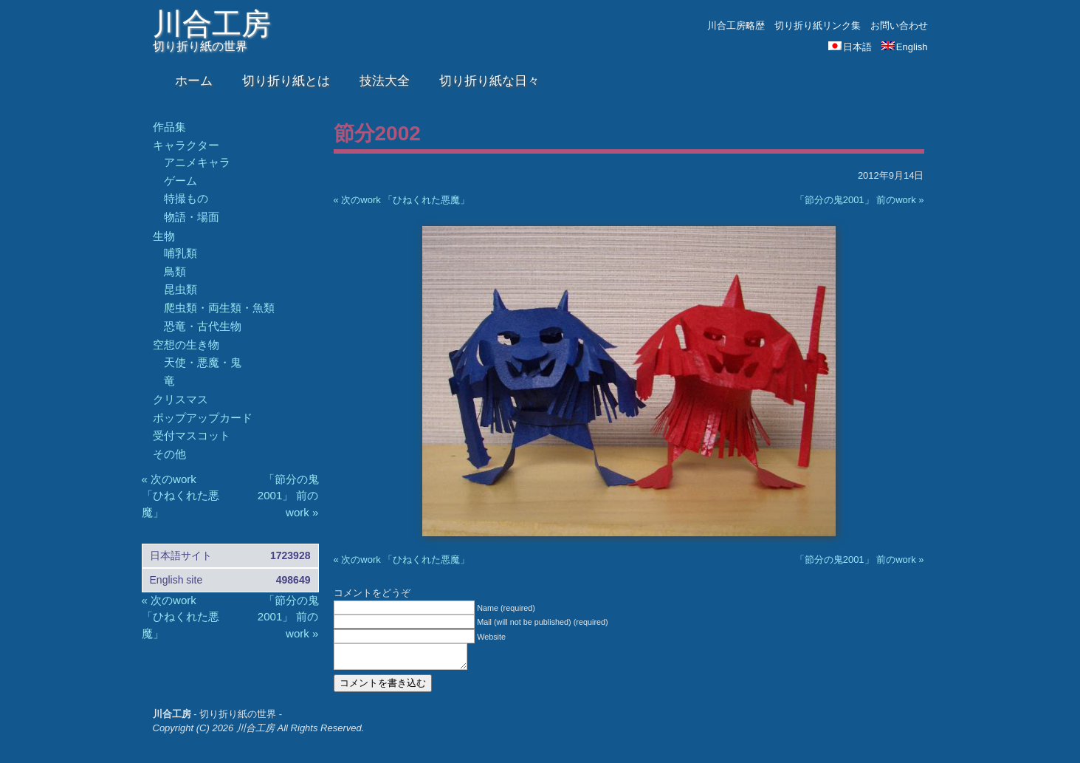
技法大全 (385, 81)
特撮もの (186, 198)
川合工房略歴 (736, 25)
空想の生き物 (186, 344)
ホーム (194, 81)
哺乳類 (180, 253)
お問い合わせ (899, 25)
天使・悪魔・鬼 (202, 362)
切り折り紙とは (286, 81)
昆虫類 (180, 289)
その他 (169, 454)
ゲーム (180, 180)
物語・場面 (191, 217)
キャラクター (186, 145)
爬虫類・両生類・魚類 (219, 307)
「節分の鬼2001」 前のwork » (859, 199)
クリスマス (180, 399)
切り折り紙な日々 (489, 81)
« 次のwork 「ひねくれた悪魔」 (402, 199)
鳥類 (175, 271)
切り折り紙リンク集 (817, 25)
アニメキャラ (197, 162)
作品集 (169, 126)
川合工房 (212, 23)
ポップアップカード (202, 417)
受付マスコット (191, 435)
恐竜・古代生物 (202, 326)
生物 (164, 236)
